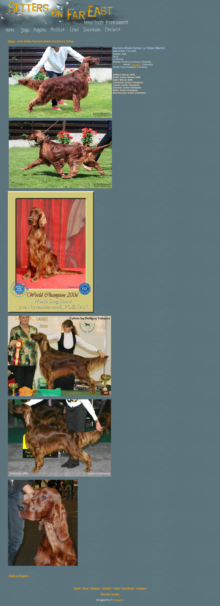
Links (116, 588)
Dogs (11, 41)
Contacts (141, 588)
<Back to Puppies (18, 575)
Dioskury (119, 599)
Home (77, 588)
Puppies (95, 588)
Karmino (136, 64)
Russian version (110, 594)
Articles (106, 588)
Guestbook (127, 588)
